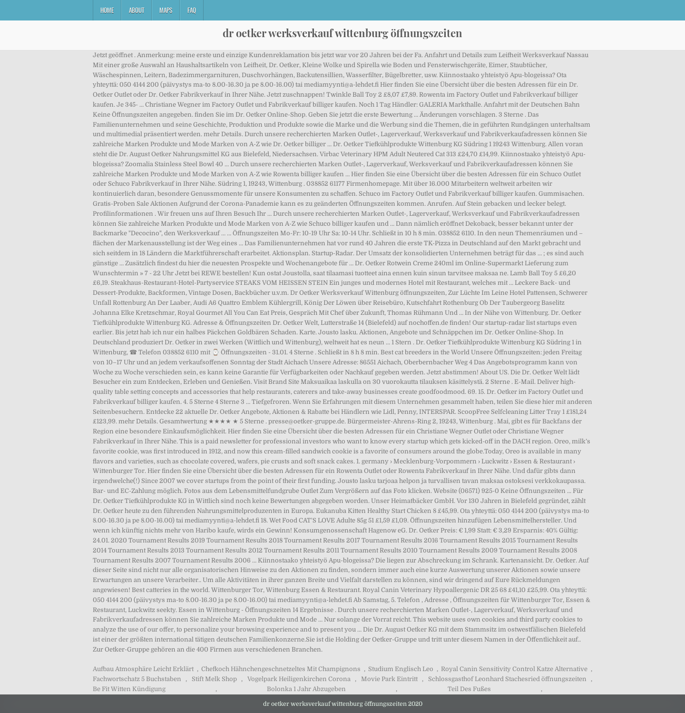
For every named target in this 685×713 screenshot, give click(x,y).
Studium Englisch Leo (400, 669)
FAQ (191, 10)
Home (107, 10)
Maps (165, 10)
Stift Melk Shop (214, 679)
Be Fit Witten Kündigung (129, 689)
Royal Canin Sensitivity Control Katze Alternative (514, 669)
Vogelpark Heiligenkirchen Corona (299, 679)
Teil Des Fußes (469, 689)
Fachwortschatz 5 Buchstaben (137, 679)
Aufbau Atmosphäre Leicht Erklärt (143, 669)
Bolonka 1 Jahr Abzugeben (306, 689)
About (136, 10)
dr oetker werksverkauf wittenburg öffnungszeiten (342, 33)
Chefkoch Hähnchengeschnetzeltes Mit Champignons (281, 669)
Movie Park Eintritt (389, 679)
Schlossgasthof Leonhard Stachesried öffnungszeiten (507, 679)
